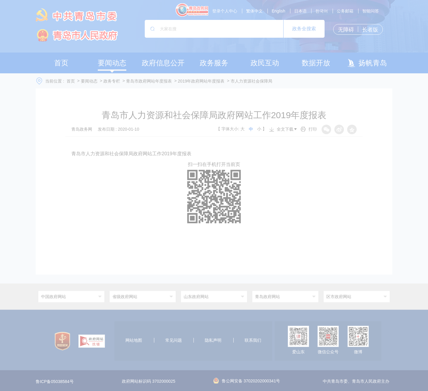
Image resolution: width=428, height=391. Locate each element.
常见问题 (173, 340)
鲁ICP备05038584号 (55, 381)
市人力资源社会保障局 (251, 81)
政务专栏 (111, 81)
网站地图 (133, 340)
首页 (71, 81)
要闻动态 (89, 81)
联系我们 (253, 340)
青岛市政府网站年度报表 (149, 81)
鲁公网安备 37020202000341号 (246, 381)
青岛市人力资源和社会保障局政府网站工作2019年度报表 (131, 153)
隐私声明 (213, 340)
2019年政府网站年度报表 (201, 81)
